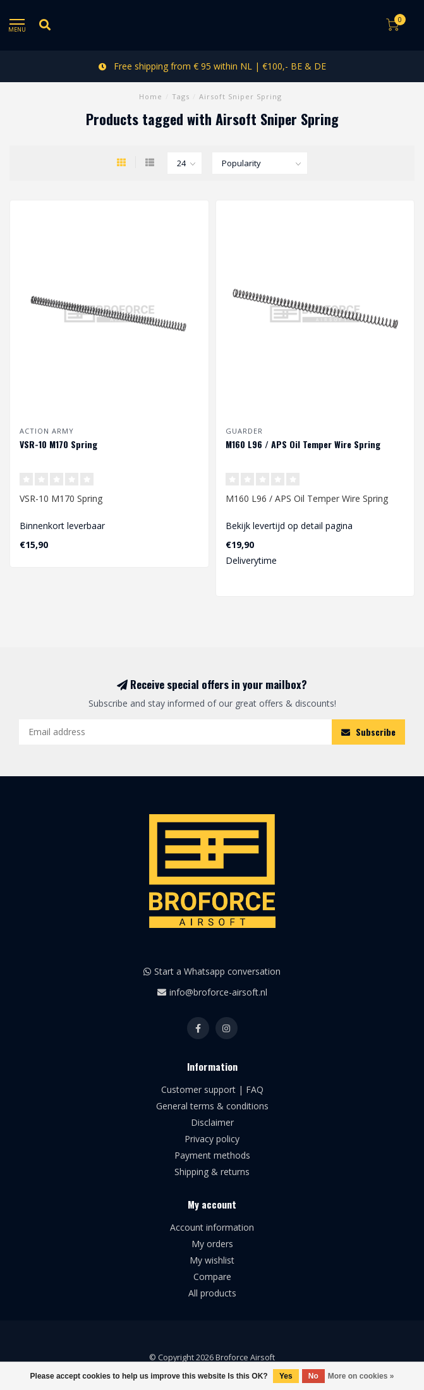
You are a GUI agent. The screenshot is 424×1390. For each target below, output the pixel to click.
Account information (212, 1227)
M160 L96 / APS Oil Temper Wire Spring (303, 444)
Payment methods (212, 1155)
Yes (286, 1376)
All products (212, 1293)
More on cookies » (361, 1376)
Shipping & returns (212, 1172)
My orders (212, 1244)
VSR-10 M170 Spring (58, 444)
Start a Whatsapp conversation (217, 971)
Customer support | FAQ (212, 1089)
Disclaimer (212, 1122)
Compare (212, 1277)
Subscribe (368, 731)
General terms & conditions (212, 1106)
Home (150, 96)
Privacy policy (212, 1139)
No (313, 1376)
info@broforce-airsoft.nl (218, 992)
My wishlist (212, 1260)
